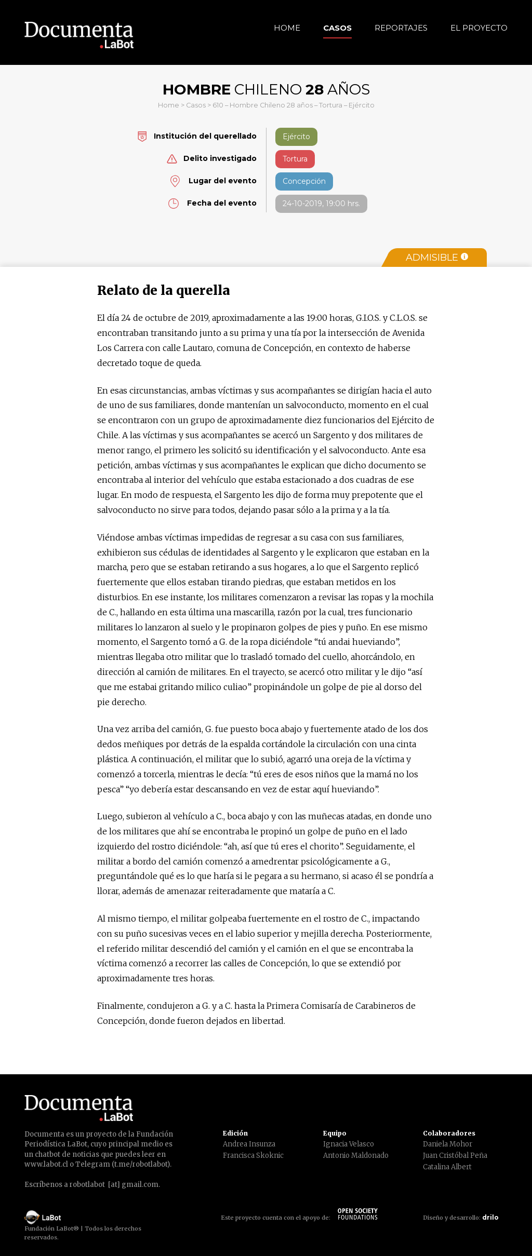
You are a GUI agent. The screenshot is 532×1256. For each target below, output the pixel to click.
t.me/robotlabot (140, 1164)
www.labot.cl (46, 1164)
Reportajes (401, 28)
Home (287, 28)
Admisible (437, 257)
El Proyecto (479, 28)
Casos (337, 28)
